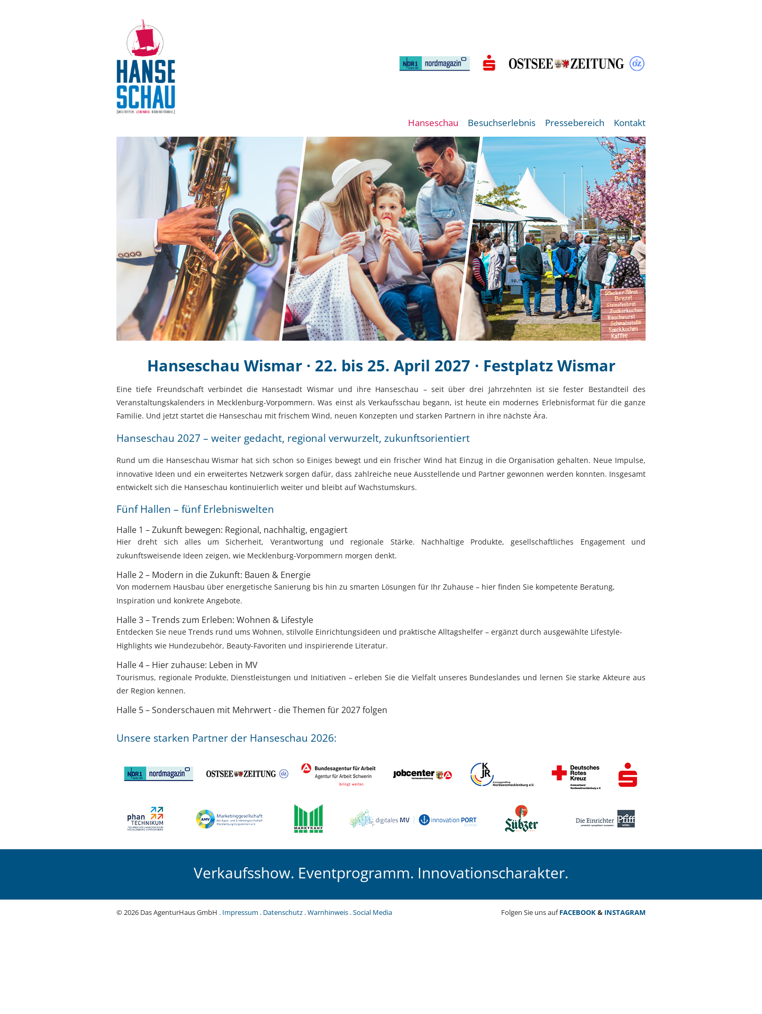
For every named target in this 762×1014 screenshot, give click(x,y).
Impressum (240, 912)
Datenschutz (283, 912)
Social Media (372, 912)
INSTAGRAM (625, 912)
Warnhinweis (327, 912)
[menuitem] (433, 128)
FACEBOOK (577, 912)
